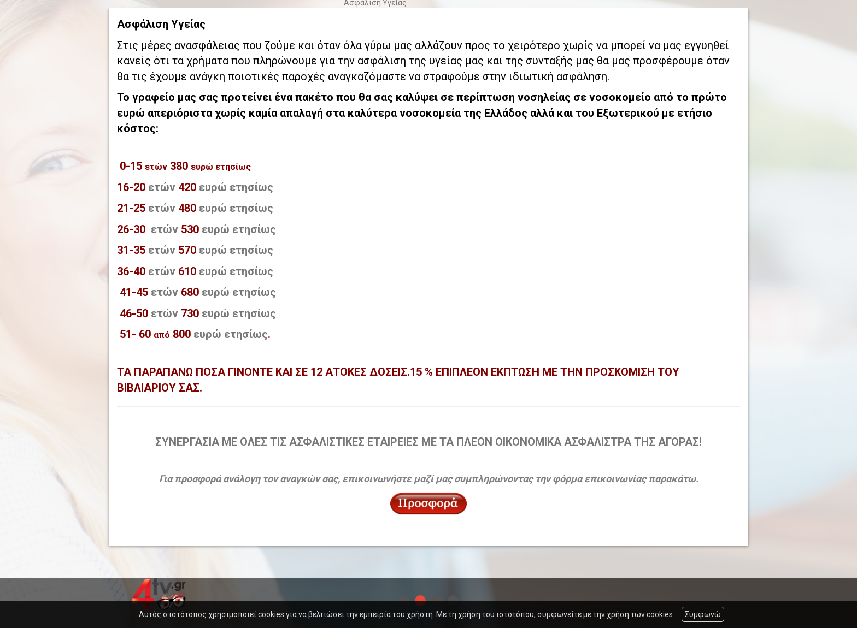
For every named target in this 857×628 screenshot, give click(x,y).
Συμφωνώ (703, 614)
